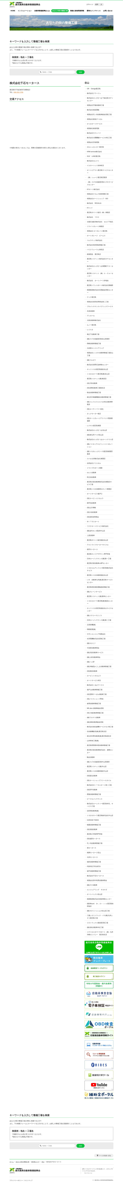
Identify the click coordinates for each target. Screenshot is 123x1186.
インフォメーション (25, 11)
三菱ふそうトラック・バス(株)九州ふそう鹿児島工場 (100, 917)
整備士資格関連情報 (77, 11)
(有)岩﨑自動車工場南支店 (96, 388)
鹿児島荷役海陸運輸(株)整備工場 (98, 587)
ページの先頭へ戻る (105, 1155)
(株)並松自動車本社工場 (95, 927)
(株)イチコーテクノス (94, 615)
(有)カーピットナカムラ (95, 498)
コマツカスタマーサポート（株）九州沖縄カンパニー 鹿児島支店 (100, 933)
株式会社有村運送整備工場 (96, 245)
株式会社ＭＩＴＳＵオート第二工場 (99, 785)
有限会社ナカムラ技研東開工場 (97, 194)
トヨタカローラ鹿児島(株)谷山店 (98, 374)
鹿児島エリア (35, 1162)
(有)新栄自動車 (92, 671)
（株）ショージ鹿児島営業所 (97, 177)
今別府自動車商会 (93, 648)
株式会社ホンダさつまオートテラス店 (100, 439)
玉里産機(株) (91, 625)
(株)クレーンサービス (94, 592)
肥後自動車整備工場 (94, 794)
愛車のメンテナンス (94, 11)
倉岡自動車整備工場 (94, 703)
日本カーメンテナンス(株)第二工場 (99, 620)
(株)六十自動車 (92, 885)
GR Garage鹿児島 (94, 88)
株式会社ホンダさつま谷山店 (97, 430)
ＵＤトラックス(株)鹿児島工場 (97, 923)
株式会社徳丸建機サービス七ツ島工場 (100, 727)
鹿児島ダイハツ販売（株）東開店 (98, 212)
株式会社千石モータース (95, 876)
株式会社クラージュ (94, 93)
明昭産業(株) (91, 629)
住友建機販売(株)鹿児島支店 (96, 731)
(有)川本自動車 (92, 383)
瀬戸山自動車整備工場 (94, 689)
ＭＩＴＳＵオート (93, 521)
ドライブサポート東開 (94, 468)
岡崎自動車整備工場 (94, 343)
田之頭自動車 (91, 477)
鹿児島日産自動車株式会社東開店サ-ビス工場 (99, 483)
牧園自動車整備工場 (94, 825)
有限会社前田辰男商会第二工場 (97, 302)
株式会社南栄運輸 (93, 110)
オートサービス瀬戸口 (94, 494)
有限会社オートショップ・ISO (97, 198)
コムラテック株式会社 (94, 240)
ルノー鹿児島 (91, 325)
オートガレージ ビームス (96, 235)
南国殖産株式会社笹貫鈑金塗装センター (100, 291)
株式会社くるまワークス (95, 685)
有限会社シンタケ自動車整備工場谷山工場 (100, 354)
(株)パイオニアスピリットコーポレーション (100, 445)
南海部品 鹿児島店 (94, 254)
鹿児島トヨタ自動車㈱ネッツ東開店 (99, 489)
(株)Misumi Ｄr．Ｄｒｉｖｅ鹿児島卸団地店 (100, 905)
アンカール (91, 316)
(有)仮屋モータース (93, 838)
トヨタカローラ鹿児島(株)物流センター (100, 602)
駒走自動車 (91, 757)
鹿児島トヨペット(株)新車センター (99, 596)
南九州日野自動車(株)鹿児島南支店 (99, 736)
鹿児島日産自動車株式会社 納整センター (100, 751)
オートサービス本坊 (94, 680)
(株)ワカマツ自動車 (93, 717)
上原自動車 (91, 535)
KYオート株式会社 (93, 189)
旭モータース (91, 848)
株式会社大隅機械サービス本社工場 (99, 137)
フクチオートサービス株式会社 (97, 526)
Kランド (90, 208)
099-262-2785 (18, 92)
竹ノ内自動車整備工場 (94, 843)
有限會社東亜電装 (93, 128)
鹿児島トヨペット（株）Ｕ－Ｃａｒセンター (100, 275)
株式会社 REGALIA (94, 203)
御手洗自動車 (91, 503)
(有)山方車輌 (91, 507)
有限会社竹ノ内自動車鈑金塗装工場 (99, 114)
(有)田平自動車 (92, 789)
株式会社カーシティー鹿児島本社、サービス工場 (100, 805)
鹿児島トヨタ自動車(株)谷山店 (97, 575)
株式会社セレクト (93, 161)
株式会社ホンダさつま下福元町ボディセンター (100, 99)
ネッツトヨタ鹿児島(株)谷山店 (97, 369)
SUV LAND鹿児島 (93, 156)
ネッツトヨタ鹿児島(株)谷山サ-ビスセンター (100, 609)
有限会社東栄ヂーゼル (94, 119)
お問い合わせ (107, 11)
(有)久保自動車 (92, 512)
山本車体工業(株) (93, 740)
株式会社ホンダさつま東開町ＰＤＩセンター (100, 267)
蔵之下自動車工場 (93, 334)
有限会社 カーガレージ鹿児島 (97, 231)
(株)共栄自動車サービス (95, 652)
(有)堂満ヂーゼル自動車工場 (96, 694)
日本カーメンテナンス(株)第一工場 (99, 558)
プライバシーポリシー (16, 1180)
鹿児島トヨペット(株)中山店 (96, 766)
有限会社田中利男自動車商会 (97, 880)
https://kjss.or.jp (88, 1173)
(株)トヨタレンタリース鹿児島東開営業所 (100, 453)
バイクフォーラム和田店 (95, 249)
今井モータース (92, 857)
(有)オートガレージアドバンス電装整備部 (100, 419)
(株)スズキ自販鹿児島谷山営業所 (98, 339)
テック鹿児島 (91, 297)
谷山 (87, 83)
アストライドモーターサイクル (97, 545)
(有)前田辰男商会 (93, 517)
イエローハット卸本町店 (95, 165)
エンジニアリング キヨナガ (97, 889)
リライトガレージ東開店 (95, 226)
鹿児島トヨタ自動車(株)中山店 (97, 771)
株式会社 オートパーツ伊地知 (97, 280)
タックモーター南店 (94, 413)
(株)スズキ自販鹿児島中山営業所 (98, 762)
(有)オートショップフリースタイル (99, 780)
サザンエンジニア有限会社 (96, 634)
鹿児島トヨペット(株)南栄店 (96, 378)
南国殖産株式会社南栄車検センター (99, 899)
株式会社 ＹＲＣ (93, 217)
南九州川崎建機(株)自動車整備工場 (99, 397)
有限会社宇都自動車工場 (95, 105)
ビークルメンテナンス (94, 799)
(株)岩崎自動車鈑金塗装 (95, 722)
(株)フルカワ (91, 360)
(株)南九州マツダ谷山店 (95, 435)
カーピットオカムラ (94, 676)
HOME (13, 11)
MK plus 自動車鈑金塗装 (95, 708)
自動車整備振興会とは (42, 11)
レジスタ (90, 329)
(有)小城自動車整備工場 (95, 713)
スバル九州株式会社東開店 (96, 458)
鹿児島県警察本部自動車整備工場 (98, 745)
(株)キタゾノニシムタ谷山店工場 (98, 911)
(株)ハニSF (91, 662)
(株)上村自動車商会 (93, 657)
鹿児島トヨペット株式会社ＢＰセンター (100, 260)
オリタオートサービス (94, 124)
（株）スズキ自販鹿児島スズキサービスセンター (100, 183)
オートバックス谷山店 (94, 894)
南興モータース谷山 (94, 852)
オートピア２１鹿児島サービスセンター (100, 171)
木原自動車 (91, 311)
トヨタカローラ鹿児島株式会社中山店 (100, 815)
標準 (96, 4)
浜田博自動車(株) (93, 811)
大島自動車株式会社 (94, 320)
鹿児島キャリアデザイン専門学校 (98, 554)
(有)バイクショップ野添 (95, 699)
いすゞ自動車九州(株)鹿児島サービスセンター (100, 581)
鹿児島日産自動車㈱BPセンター (98, 563)
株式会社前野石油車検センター (97, 365)
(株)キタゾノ (91, 643)
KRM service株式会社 (94, 151)
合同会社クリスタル (94, 463)
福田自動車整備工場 (94, 862)
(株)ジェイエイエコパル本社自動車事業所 (100, 403)
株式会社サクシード (94, 133)
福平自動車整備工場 (94, 871)
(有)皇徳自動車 (92, 829)
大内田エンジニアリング (95, 348)
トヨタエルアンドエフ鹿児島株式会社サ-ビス (100, 569)
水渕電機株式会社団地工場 (96, 638)
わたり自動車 (91, 472)
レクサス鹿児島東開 (94, 425)
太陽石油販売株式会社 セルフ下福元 (100, 222)
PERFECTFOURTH (94, 866)
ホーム (12, 1162)
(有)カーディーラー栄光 (95, 409)
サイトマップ (28, 1180)
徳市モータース (92, 549)
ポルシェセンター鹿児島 (95, 147)
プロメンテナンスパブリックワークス (100, 306)
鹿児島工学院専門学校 (94, 834)
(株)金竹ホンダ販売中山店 (96, 531)
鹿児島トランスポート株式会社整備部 (100, 285)
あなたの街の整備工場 (60, 11)
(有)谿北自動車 (92, 776)
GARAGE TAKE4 (93, 820)
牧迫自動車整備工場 (94, 392)
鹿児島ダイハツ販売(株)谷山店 (97, 540)
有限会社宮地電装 (93, 142)
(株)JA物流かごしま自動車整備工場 (99, 666)
